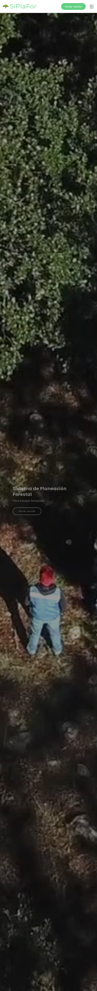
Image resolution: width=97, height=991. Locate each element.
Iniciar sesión (73, 6)
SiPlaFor (23, 6)
